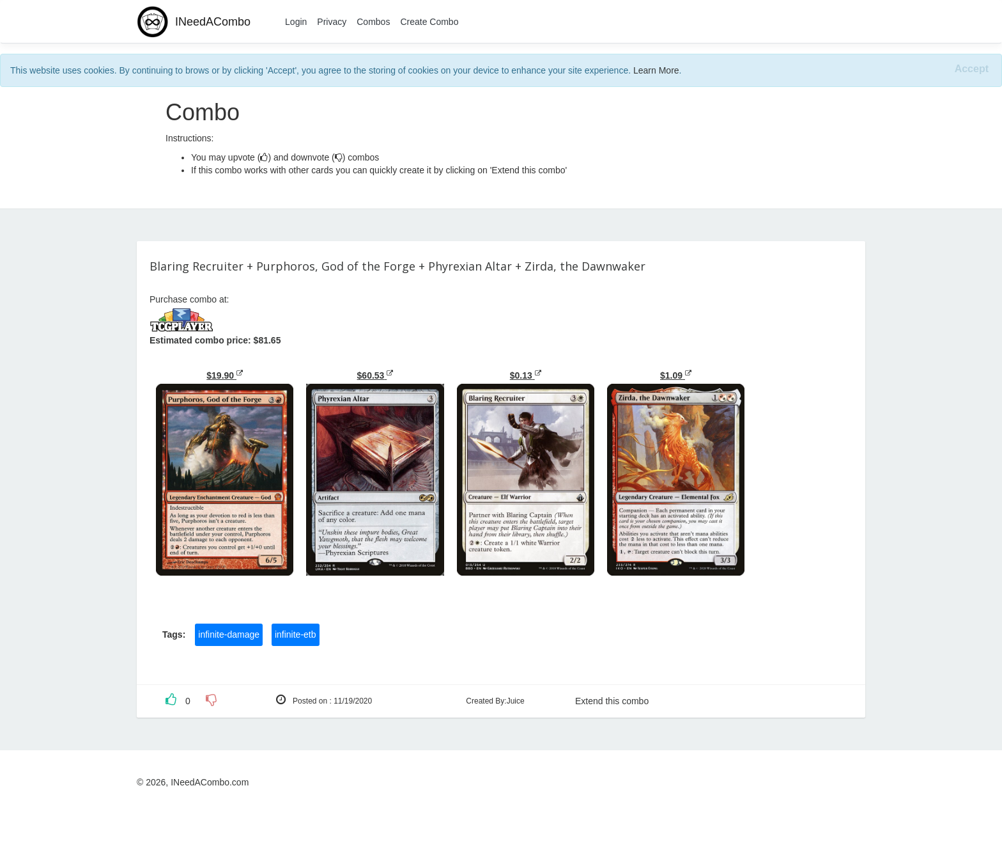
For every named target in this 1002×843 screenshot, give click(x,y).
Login (296, 22)
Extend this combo (612, 701)
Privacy (331, 22)
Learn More (656, 70)
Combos (373, 22)
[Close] (971, 69)
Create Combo (429, 22)
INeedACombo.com (210, 782)
